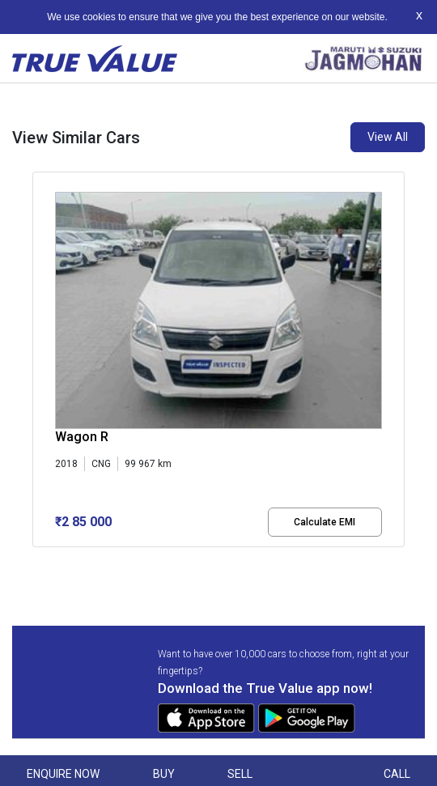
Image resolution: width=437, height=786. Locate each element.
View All (387, 136)
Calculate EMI (324, 522)
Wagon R (81, 436)
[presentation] (41, 362)
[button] (37, 561)
